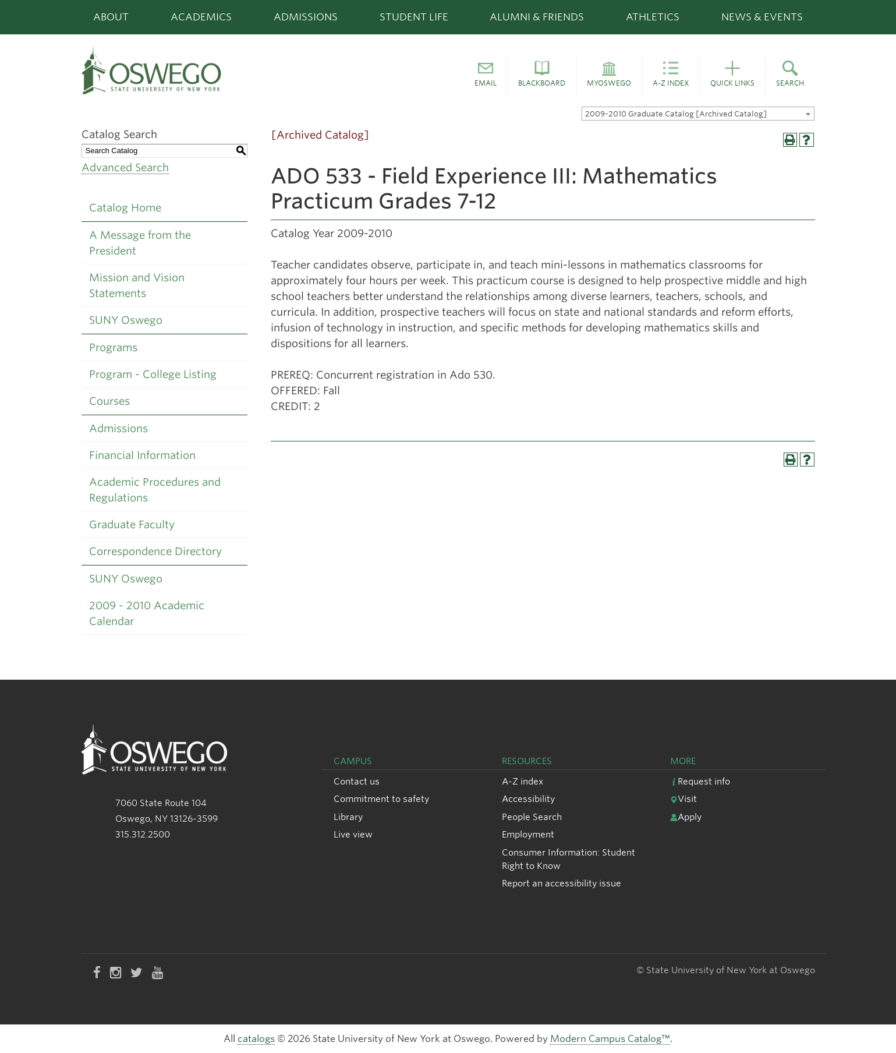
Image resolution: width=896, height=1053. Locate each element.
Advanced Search (125, 167)
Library (348, 816)
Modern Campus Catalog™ (610, 1038)
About (111, 17)
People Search (532, 816)
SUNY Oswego (125, 320)
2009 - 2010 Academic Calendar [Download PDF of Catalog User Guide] (146, 613)
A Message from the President (140, 243)
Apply (686, 816)
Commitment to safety (381, 798)
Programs (113, 347)
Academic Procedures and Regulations (155, 490)
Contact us (357, 781)
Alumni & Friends (537, 17)
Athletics (652, 17)
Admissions (306, 17)
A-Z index (522, 781)
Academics (201, 17)
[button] (485, 75)
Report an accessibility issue (561, 883)
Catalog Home (125, 208)
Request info (700, 781)
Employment (528, 834)
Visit (683, 798)
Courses (109, 401)
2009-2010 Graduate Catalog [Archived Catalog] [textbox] (676, 113)
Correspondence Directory (155, 551)
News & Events (762, 17)
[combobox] (698, 114)
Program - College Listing (153, 374)
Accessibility (528, 798)
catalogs (256, 1038)
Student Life (414, 17)
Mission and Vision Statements (137, 285)
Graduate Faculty (132, 524)
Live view (353, 834)
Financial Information (142, 455)
